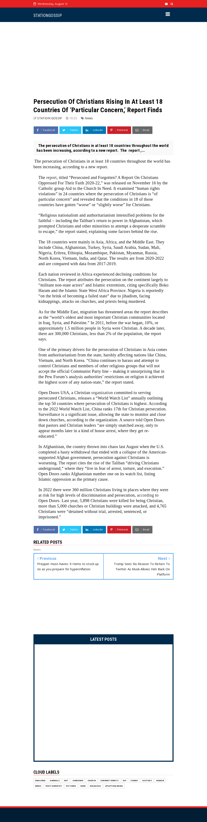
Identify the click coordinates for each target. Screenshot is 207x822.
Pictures (71, 769)
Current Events (109, 763)
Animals (54, 763)
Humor (160, 763)
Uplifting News (114, 769)
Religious (95, 769)
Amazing (40, 763)
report (51, 177)
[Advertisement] (103, 59)
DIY (124, 763)
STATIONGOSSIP (47, 15)
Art (66, 763)
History (147, 763)
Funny (134, 763)
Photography (54, 769)
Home (141, 812)
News (89, 118)
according (145, 495)
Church (92, 763)
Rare (83, 769)
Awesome (78, 763)
